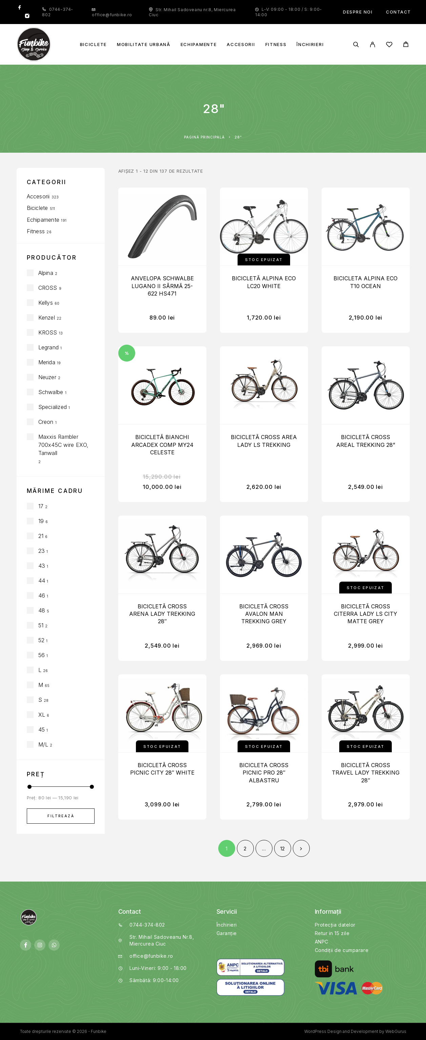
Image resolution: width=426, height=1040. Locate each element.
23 (41, 550)
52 (41, 640)
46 (41, 595)
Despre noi (357, 12)
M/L (43, 744)
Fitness (276, 44)
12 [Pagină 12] (282, 848)
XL (41, 714)
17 (40, 506)
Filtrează (60, 816)
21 (40, 536)
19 (41, 521)
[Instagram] (27, 16)
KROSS (47, 332)
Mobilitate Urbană (143, 44)
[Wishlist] (389, 46)
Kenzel (46, 317)
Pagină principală (204, 137)
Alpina (45, 272)
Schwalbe (50, 392)
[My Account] (372, 44)
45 (41, 729)
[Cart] (406, 45)
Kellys (45, 302)
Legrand (48, 347)
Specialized (52, 407)
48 (41, 610)
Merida (46, 362)
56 (41, 655)
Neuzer (47, 377)
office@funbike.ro (112, 14)
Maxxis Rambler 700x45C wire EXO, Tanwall (63, 444)
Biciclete (93, 44)
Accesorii (241, 44)
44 (41, 580)
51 (40, 625)
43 (41, 565)
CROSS (47, 287)
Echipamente (199, 44)
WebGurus (395, 1031)
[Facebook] (19, 7)
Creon (46, 421)
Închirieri (310, 44)
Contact (398, 12)
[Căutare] (356, 44)
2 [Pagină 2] (245, 848)
